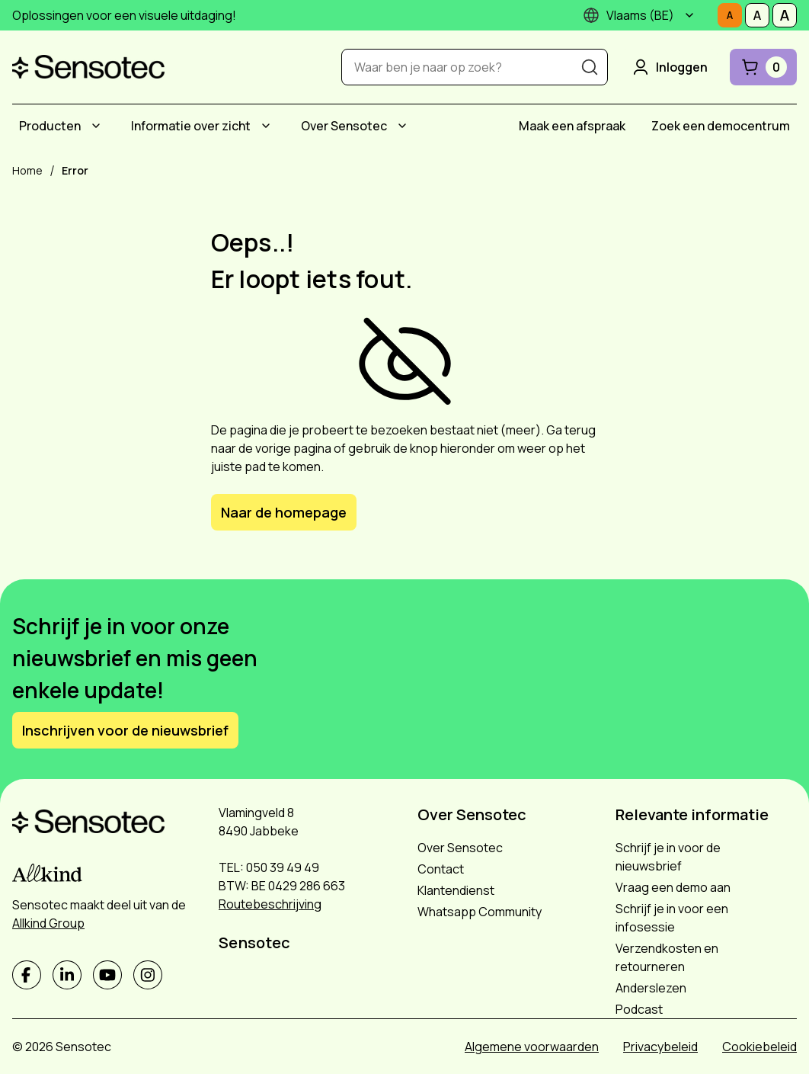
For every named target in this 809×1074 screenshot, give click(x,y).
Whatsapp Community (479, 911)
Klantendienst (455, 890)
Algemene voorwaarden (532, 1046)
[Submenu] (689, 15)
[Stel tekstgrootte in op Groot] (784, 15)
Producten (50, 125)
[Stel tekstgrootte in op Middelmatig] (757, 15)
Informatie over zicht (191, 125)
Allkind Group (48, 923)
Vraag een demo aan (673, 887)
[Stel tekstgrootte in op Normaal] (730, 15)
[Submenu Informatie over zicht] (266, 126)
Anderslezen (651, 987)
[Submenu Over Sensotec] (402, 126)
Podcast (639, 1009)
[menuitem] (62, 125)
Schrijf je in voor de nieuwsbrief (668, 856)
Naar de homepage (284, 512)
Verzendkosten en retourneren (667, 957)
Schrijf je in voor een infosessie (672, 917)
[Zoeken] (589, 67)
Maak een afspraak (572, 125)
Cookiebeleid (759, 1046)
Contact (440, 869)
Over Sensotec (344, 125)
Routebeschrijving (270, 904)
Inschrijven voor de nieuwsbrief (125, 730)
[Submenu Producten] (96, 126)
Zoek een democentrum (720, 125)
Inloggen (669, 67)
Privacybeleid (660, 1046)
